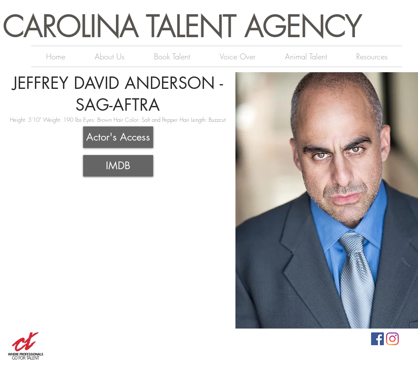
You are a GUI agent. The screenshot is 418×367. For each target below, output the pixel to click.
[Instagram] (392, 338)
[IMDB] (118, 165)
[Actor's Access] (118, 137)
